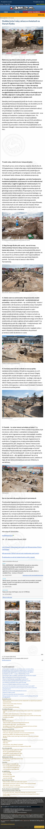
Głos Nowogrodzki (7, 748)
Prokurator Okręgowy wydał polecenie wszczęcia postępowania (18, 732)
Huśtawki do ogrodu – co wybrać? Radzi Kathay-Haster (16, 673)
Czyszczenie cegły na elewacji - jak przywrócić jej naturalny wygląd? (19, 675)
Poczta (17, 12)
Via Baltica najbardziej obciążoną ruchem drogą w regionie (17, 713)
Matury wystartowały (8, 705)
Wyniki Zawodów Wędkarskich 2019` (12, 751)
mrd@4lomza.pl (7, 535)
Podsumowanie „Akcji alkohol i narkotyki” (13, 744)
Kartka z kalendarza (34, 12)
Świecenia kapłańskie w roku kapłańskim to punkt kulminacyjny (18, 787)
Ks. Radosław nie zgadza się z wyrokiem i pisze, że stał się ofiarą (18, 669)
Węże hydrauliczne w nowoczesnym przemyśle (14, 677)
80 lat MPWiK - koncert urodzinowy (11, 785)
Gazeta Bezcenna (6, 699)
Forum (6, 12)
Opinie (4, 719)
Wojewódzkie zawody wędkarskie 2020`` (13, 749)
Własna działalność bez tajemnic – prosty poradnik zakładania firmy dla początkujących (20, 696)
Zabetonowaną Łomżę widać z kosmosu (12, 703)
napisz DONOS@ (40, 4)
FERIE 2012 (5, 742)
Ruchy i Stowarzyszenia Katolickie (10, 788)
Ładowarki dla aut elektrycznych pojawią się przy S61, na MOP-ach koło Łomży (22, 715)
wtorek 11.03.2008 (7, 774)
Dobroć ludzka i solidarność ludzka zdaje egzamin (15, 781)
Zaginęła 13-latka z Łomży (8, 692)
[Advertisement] (22, 145)
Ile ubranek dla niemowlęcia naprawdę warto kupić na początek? (18, 686)
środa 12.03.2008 (7, 772)
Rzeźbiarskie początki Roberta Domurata (13, 758)
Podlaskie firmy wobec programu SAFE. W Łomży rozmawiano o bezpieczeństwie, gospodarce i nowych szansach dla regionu (18, 671)
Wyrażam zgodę (39, 827)
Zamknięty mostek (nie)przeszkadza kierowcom (14, 690)
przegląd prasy (6, 771)
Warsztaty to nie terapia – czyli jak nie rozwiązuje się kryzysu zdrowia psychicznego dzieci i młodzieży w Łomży (20, 726)
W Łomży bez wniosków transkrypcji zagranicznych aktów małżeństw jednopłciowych (19, 688)
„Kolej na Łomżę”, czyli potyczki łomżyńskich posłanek (16, 722)
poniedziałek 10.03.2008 (9, 776)
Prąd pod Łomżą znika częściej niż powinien (13, 694)
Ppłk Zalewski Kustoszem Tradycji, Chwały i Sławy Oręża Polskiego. (19, 783)
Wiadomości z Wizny (7, 757)
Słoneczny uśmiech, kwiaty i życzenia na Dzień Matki (15, 684)
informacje (11, 17)
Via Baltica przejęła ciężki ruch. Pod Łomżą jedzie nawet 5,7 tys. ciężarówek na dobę (22, 711)
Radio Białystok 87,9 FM (8, 729)
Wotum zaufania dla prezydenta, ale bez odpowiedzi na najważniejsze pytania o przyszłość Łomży (22, 701)
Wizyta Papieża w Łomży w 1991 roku (11, 790)
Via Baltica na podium (8, 717)
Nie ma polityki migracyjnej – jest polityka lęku (14, 724)
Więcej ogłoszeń (7, 597)
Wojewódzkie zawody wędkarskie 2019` (12, 753)
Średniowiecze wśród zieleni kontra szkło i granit (18, 557)
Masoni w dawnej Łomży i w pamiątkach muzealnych (15, 679)
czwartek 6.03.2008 (7, 778)
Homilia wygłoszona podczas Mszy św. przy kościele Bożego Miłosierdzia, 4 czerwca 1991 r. (21, 794)
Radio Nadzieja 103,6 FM (8, 780)
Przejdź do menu (38, 2)
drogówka (4, 739)
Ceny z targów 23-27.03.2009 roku (11, 767)
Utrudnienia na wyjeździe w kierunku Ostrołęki (14, 682)
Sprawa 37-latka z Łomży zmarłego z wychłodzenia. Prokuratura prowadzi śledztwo (21, 737)
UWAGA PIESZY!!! (7, 741)
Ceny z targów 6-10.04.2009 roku (11, 764)
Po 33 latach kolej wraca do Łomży (11, 707)
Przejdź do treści (6, 2)
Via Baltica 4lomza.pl (7, 709)
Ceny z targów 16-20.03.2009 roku (11, 769)
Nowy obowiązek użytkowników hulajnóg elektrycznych (16, 680)
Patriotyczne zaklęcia (8, 720)
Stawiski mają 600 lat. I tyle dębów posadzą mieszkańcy (16, 734)
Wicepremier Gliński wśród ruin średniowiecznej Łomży (20, 553)
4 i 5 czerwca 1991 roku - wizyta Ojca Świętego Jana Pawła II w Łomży (19, 792)
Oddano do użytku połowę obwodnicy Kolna (13, 731)
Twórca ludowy (6, 760)
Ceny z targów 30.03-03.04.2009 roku (12, 765)
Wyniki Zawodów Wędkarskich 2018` (12, 755)
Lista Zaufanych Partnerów (8, 824)
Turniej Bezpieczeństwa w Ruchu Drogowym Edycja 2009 (17, 746)
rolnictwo (4, 762)
